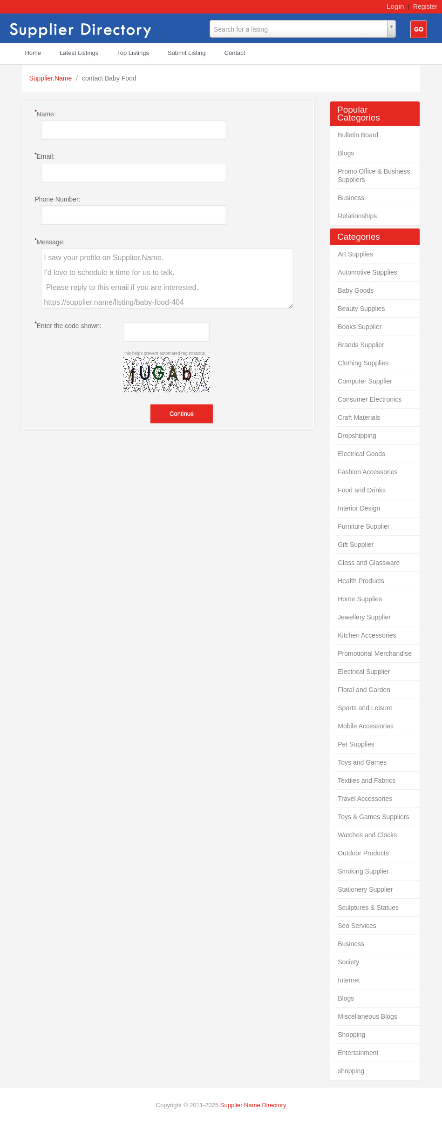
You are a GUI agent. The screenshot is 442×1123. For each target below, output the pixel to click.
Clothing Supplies (363, 363)
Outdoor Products (363, 853)
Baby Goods (356, 290)
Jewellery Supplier (364, 617)
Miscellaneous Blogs (367, 1016)
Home (33, 52)
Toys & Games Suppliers (373, 816)
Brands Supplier (361, 345)
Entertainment (358, 1052)
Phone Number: (57, 199)
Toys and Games (362, 762)
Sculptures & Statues (368, 907)
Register (425, 6)
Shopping (351, 1034)
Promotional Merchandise (375, 653)
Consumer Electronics (369, 399)
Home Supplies (360, 599)
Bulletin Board (358, 135)
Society (348, 962)
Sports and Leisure (365, 708)
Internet (349, 980)
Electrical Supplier (364, 671)
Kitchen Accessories (367, 635)
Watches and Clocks (367, 835)
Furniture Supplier (363, 526)
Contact (234, 52)
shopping (351, 1071)
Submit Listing (187, 52)
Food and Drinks (362, 490)
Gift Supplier (356, 544)
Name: (44, 113)
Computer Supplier (365, 381)
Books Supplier (359, 326)
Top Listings (133, 52)
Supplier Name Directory (253, 1105)
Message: (49, 241)
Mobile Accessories (366, 726)
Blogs (346, 153)
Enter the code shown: (67, 325)
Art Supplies (355, 254)
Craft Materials (359, 417)
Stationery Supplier (365, 889)
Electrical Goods (361, 453)
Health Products (361, 581)
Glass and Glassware (369, 562)
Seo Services (357, 925)
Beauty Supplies (361, 308)
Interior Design (359, 508)
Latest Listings (79, 52)
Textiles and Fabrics (366, 780)
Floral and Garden (364, 689)
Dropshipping (357, 435)
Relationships (357, 216)
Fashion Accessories (367, 472)
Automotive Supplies (367, 272)
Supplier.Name (51, 78)
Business (351, 198)
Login (395, 6)
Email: (44, 156)
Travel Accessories (365, 798)
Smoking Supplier (363, 871)
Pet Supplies (356, 744)
